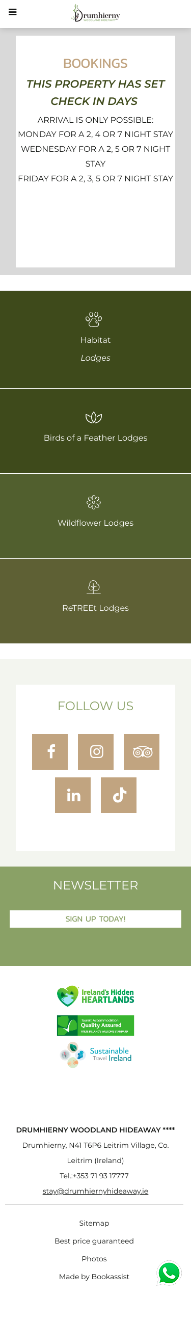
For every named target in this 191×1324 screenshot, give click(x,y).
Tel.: (94, 1176)
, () (95, 1153)
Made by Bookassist (94, 1277)
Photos (93, 1259)
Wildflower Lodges (95, 511)
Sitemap (94, 1223)
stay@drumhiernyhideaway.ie (96, 1191)
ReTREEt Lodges (95, 596)
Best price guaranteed (94, 1241)
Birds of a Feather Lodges (96, 426)
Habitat (95, 337)
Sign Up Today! (96, 919)
